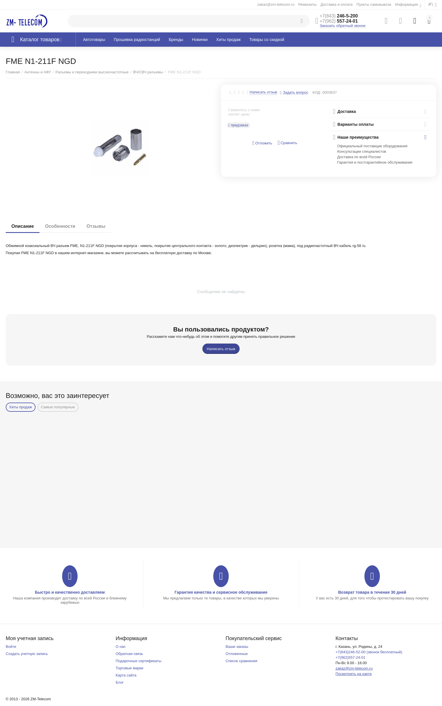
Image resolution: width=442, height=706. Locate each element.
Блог (120, 682)
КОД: (316, 92)
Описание (22, 226)
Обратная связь (129, 654)
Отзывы (96, 226)
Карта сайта (126, 675)
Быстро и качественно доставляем (70, 592)
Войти (11, 646)
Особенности (60, 226)
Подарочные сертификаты (138, 661)
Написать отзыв (263, 92)
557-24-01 (339, 21)
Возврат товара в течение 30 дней (372, 592)
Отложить (262, 143)
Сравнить (287, 143)
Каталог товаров (40, 39)
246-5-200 (339, 15)
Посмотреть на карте (354, 674)
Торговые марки (129, 668)
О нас (121, 646)
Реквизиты (307, 4)
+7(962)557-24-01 (351, 657)
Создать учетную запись (27, 654)
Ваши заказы (237, 646)
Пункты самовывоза (373, 4)
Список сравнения (241, 661)
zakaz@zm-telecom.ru (276, 4)
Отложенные (237, 654)
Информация (407, 4)
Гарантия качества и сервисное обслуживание (221, 592)
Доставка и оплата (336, 4)
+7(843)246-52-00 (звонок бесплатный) (369, 652)
